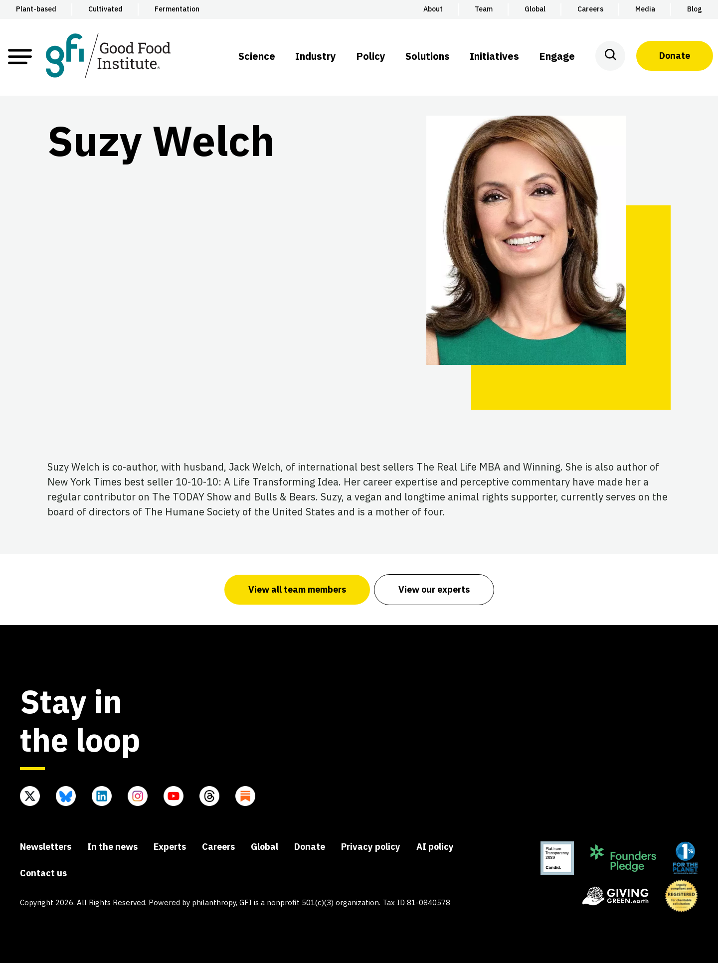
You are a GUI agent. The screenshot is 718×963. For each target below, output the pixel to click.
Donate (674, 55)
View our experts (434, 589)
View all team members (297, 589)
